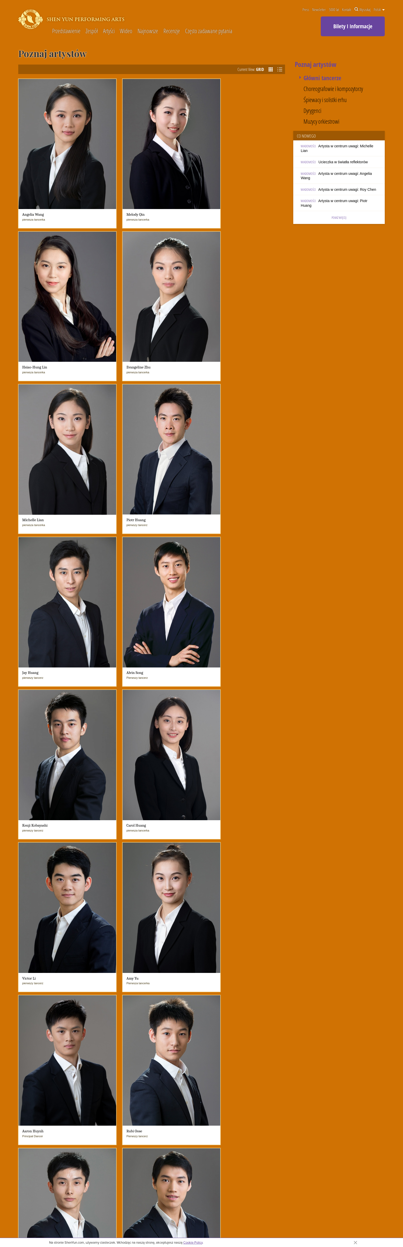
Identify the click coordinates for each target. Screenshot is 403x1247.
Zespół (92, 31)
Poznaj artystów (112, 1070)
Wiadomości (202, 1021)
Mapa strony (390, 1226)
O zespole (108, 1021)
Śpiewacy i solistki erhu (325, 99)
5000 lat (334, 9)
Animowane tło (237, 1053)
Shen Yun (163, 1035)
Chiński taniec (237, 1029)
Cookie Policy (193, 1242)
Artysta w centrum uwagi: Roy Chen (347, 189)
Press (306, 9)
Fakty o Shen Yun (113, 1052)
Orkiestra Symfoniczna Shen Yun (122, 1037)
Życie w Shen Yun (114, 1046)
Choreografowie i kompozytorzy (333, 88)
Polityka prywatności (366, 1226)
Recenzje (171, 31)
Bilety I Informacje (352, 26)
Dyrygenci (312, 110)
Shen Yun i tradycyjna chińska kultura (255, 1071)
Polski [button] (379, 9)
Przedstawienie (66, 31)
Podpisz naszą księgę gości (262, 1106)
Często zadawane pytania (208, 31)
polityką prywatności (184, 1230)
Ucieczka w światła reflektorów (343, 162)
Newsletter (319, 9)
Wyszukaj (362, 9)
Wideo (126, 31)
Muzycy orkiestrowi (321, 121)
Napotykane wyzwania (117, 1058)
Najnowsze (148, 31)
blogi (194, 1041)
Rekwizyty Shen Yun (242, 1059)
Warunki (345, 1226)
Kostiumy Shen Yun (241, 1047)
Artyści (109, 31)
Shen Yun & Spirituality (118, 1064)
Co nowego (199, 1029)
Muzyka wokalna (239, 1041)
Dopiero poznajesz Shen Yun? (123, 1029)
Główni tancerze (322, 78)
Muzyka (232, 1035)
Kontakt (346, 9)
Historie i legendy (239, 1066)
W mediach (164, 1053)
